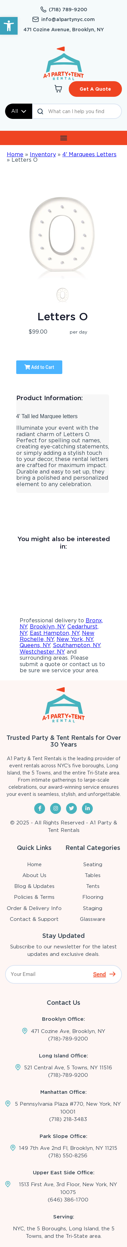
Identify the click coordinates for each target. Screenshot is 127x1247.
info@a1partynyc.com (68, 19)
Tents (93, 886)
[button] (9, 26)
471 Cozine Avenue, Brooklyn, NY (63, 29)
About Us (34, 875)
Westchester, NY (42, 651)
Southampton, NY (76, 645)
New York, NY (75, 639)
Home (15, 154)
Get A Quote (95, 89)
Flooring (92, 897)
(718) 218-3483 (68, 1119)
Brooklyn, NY (47, 626)
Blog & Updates (34, 886)
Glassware (92, 919)
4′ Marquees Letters (89, 154)
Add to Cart (39, 367)
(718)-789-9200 (68, 1039)
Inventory (43, 154)
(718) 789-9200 (68, 9)
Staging (92, 908)
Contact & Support (34, 919)
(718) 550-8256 (67, 1156)
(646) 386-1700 (68, 1200)
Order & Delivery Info (34, 908)
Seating (92, 864)
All (18, 111)
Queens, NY (35, 645)
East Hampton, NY (54, 633)
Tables (93, 875)
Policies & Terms (34, 897)
